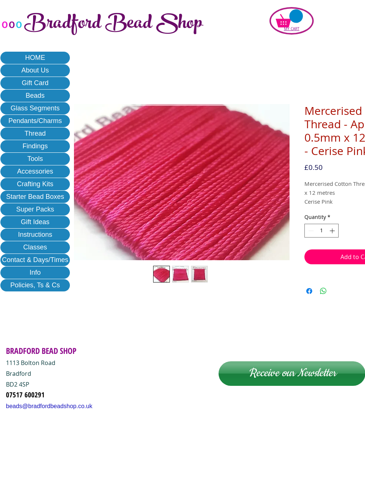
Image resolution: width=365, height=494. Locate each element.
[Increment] (332, 230)
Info (35, 272)
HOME (35, 57)
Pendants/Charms (35, 121)
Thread (35, 133)
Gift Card (35, 83)
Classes (35, 247)
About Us (35, 70)
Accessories (35, 171)
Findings (35, 146)
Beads (35, 95)
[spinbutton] (321, 230)
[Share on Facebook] (309, 291)
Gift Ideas (35, 222)
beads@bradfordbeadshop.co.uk (49, 406)
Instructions (35, 234)
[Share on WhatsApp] (323, 291)
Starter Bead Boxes (35, 196)
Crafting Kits (35, 184)
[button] (289, 18)
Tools (35, 158)
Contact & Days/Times (35, 260)
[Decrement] (310, 230)
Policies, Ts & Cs (35, 285)
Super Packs (35, 209)
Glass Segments (34, 108)
